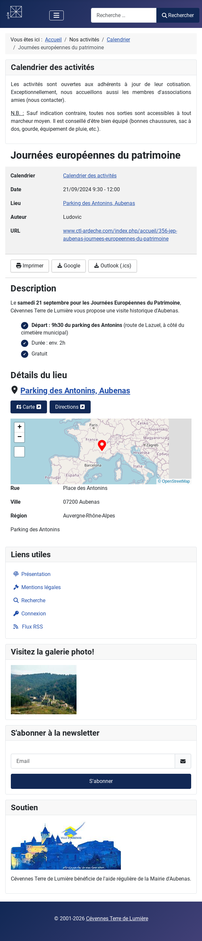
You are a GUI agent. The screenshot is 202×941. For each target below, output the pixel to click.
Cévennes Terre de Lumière (117, 918)
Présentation (31, 574)
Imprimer (29, 266)
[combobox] (124, 15)
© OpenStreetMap (174, 481)
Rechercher (178, 15)
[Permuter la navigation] (56, 15)
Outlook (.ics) (112, 266)
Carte (28, 407)
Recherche (28, 600)
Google (68, 266)
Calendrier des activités (90, 175)
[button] (102, 445)
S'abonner (101, 781)
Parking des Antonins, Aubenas (75, 390)
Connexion (28, 613)
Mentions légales (36, 587)
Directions (70, 407)
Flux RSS (27, 627)
